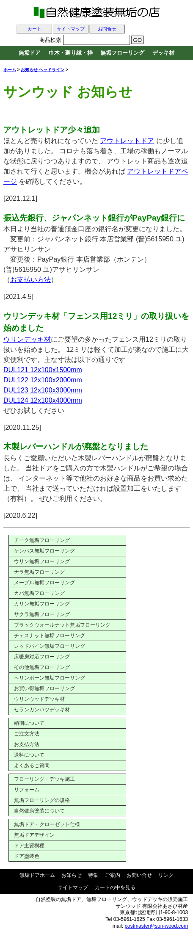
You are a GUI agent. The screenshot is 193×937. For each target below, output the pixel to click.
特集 (93, 875)
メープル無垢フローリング (44, 583)
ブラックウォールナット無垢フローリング (62, 625)
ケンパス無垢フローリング (44, 551)
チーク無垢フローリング (42, 540)
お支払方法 (26, 744)
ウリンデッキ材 (27, 339)
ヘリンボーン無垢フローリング (49, 678)
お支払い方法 (30, 279)
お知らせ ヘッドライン (42, 69)
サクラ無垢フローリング (42, 614)
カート (34, 29)
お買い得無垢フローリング (44, 688)
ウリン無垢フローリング (42, 561)
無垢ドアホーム (37, 875)
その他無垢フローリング (42, 667)
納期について (29, 723)
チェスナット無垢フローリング (49, 635)
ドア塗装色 (26, 856)
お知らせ (71, 875)
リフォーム (26, 790)
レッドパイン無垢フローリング (49, 646)
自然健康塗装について (39, 811)
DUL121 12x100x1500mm (42, 369)
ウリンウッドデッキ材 (39, 699)
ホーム (9, 69)
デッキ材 (163, 53)
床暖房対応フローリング (42, 657)
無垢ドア (30, 53)
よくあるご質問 (32, 765)
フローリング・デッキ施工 (44, 779)
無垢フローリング (122, 53)
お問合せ (107, 29)
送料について (29, 755)
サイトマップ (71, 29)
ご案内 (112, 875)
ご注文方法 (26, 734)
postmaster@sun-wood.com (156, 926)
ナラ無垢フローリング (39, 572)
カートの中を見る (115, 887)
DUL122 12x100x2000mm (42, 380)
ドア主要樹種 (29, 846)
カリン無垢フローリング (42, 604)
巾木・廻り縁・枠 (71, 53)
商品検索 (50, 40)
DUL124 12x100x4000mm (42, 400)
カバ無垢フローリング (39, 593)
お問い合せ (139, 875)
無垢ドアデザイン (34, 835)
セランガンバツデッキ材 (42, 710)
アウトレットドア (127, 140)
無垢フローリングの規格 (42, 800)
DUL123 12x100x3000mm (42, 390)
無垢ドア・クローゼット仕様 (47, 824)
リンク (166, 875)
